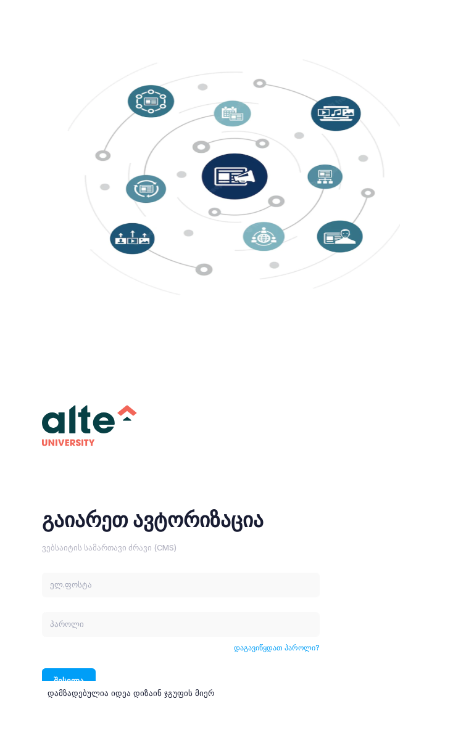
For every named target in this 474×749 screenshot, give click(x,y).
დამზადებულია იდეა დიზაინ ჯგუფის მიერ (131, 693)
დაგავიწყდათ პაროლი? (277, 647)
